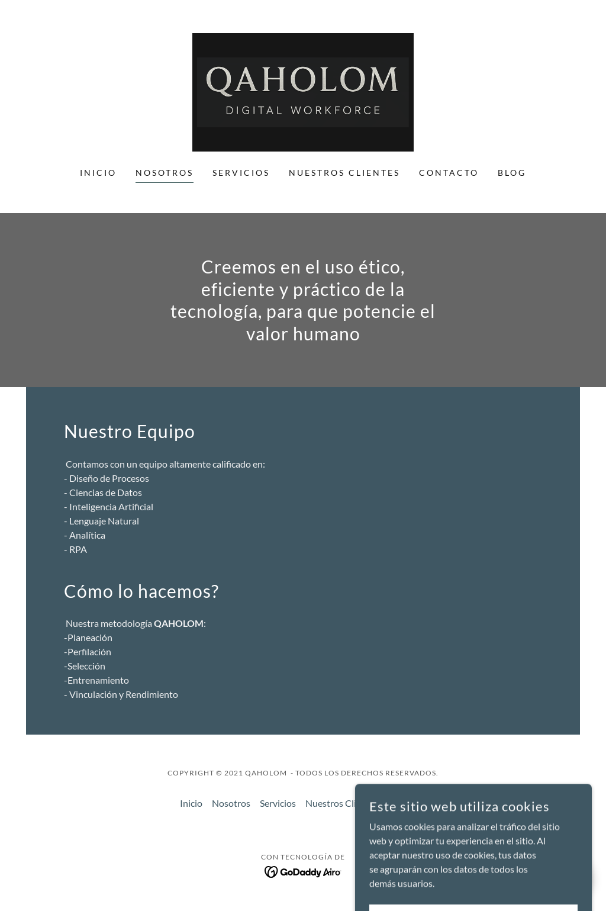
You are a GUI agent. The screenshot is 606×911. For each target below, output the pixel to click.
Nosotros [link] (165, 173)
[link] (303, 90)
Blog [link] (512, 173)
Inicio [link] (98, 173)
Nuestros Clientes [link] (344, 173)
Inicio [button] (191, 803)
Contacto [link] (449, 173)
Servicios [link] (241, 173)
